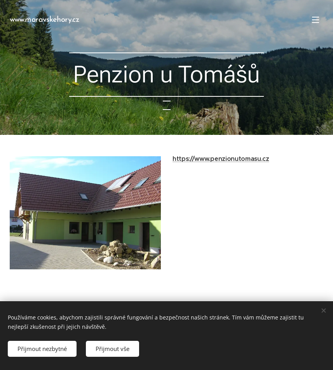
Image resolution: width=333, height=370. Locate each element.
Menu (315, 19)
